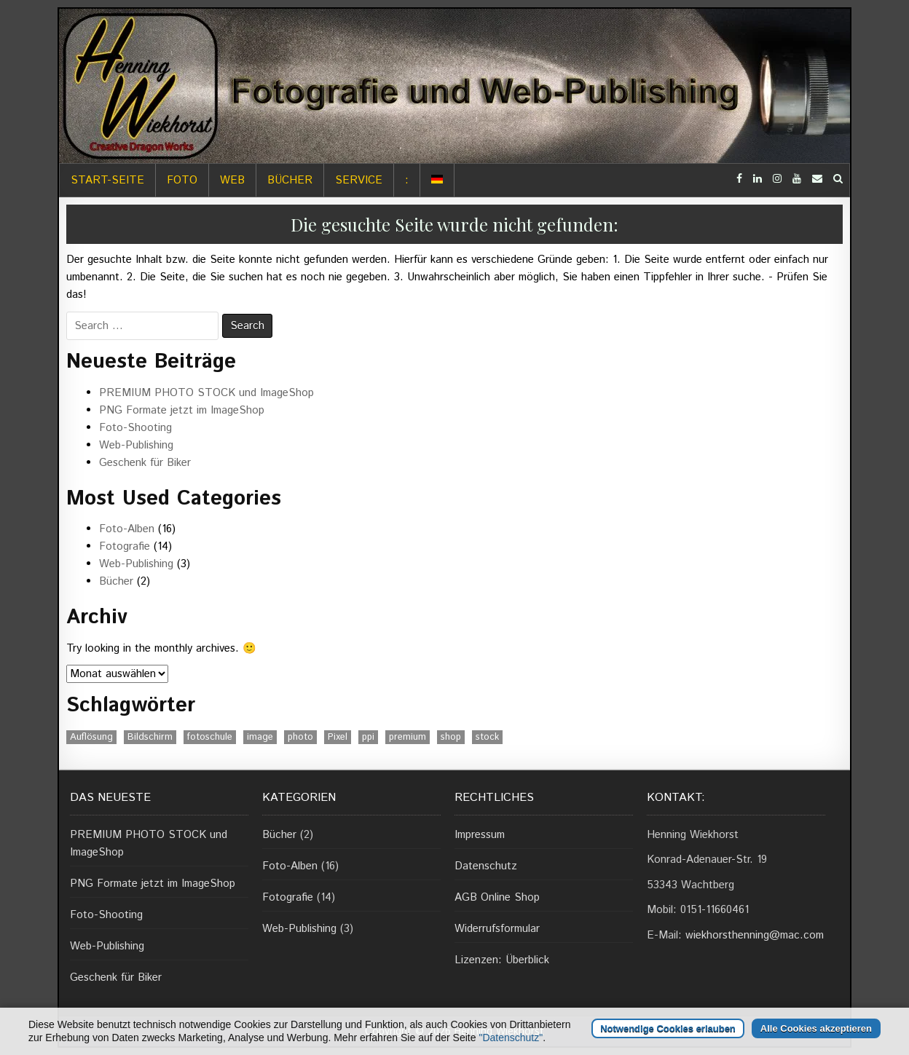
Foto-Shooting (135, 427)
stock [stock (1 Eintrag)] (487, 737)
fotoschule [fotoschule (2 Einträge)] (209, 737)
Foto (182, 180)
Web (232, 180)
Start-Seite (107, 180)
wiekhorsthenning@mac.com (754, 935)
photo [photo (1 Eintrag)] (300, 737)
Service (358, 180)
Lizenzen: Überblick (501, 960)
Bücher (289, 180)
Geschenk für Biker (145, 462)
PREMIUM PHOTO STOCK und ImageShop (206, 392)
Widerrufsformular (497, 928)
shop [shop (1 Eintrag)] (451, 737)
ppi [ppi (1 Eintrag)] (368, 737)
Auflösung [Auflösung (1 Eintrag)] (91, 737)
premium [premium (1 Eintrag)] (407, 737)
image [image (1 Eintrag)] (260, 737)
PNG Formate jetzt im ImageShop (181, 410)
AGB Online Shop (497, 897)
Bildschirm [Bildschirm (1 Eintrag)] (150, 737)
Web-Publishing (136, 445)
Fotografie (124, 546)
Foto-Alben (126, 529)
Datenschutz (485, 866)
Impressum (479, 834)
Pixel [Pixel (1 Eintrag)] (337, 737)
